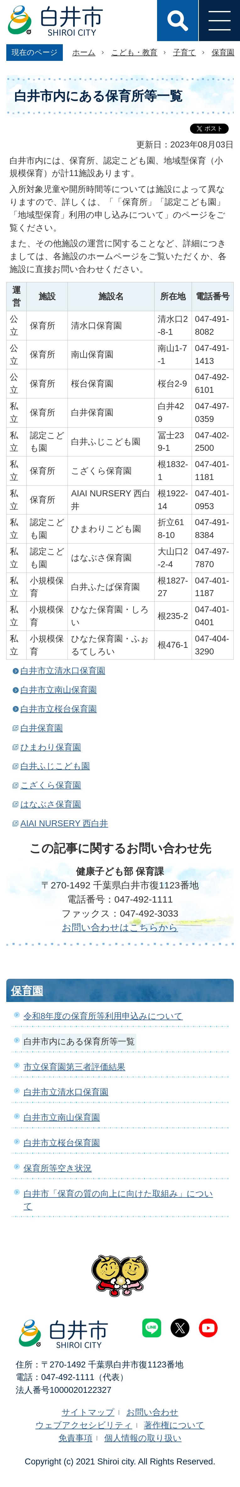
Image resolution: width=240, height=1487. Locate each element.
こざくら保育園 (50, 785)
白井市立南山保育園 (58, 690)
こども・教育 (134, 52)
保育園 (223, 52)
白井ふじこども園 (55, 766)
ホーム (83, 52)
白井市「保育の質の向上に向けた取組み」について (118, 1200)
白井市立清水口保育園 (62, 670)
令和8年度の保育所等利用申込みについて (103, 1016)
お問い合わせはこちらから (120, 927)
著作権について (174, 1425)
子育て (184, 52)
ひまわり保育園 (50, 747)
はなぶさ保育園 (50, 804)
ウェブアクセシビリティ (83, 1425)
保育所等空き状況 (58, 1168)
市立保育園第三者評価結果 (74, 1067)
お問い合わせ (152, 1412)
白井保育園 (41, 728)
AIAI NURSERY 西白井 (64, 823)
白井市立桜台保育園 (58, 709)
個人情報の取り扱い (143, 1438)
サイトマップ (88, 1412)
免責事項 (75, 1438)
